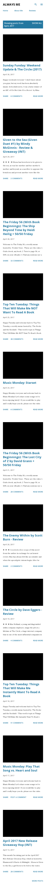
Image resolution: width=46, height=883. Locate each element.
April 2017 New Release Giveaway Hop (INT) (20, 843)
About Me (18, 10)
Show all (37, 23)
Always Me (11, 4)
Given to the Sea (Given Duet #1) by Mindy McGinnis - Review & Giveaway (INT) (20, 146)
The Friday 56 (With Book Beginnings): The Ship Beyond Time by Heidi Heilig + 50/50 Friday (21, 228)
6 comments (16, 96)
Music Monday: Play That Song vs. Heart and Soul (21, 768)
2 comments (16, 178)
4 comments (16, 640)
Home (5, 10)
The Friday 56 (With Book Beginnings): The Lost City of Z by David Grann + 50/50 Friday (22, 459)
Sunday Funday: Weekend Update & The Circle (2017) (22, 67)
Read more (38, 96)
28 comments (17, 492)
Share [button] (5, 96)
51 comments (17, 723)
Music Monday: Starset (19, 383)
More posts (37, 881)
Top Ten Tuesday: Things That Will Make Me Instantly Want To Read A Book (21, 690)
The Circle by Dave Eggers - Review (22, 612)
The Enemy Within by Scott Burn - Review (22, 537)
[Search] (35, 4)
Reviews (32, 10)
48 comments (17, 339)
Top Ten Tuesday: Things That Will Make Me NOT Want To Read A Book (21, 308)
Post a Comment (18, 797)
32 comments (17, 261)
